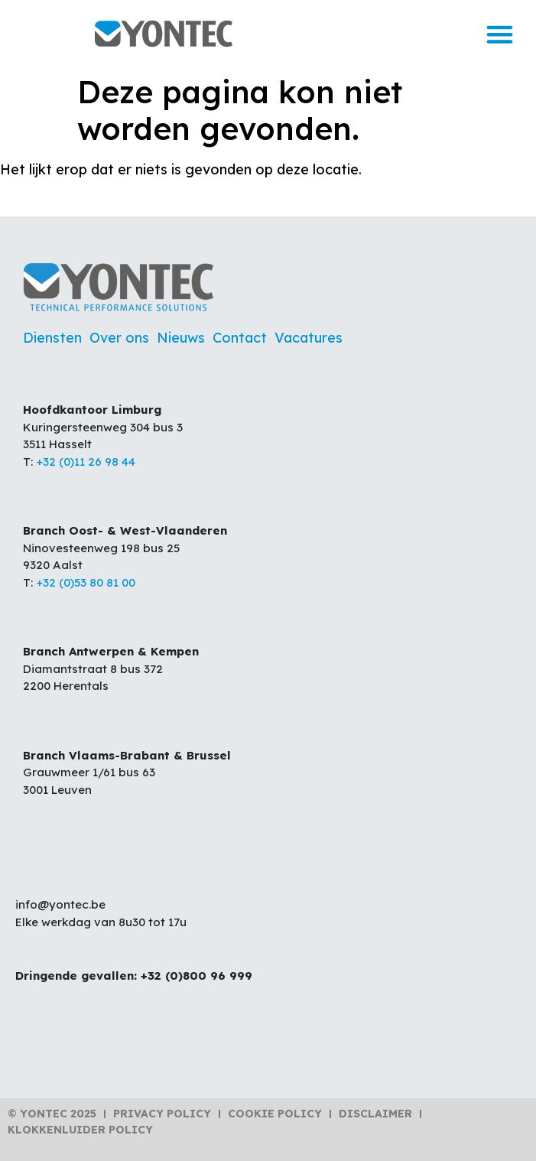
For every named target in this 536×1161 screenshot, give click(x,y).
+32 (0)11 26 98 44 (85, 461)
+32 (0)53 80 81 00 (85, 582)
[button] (499, 33)
